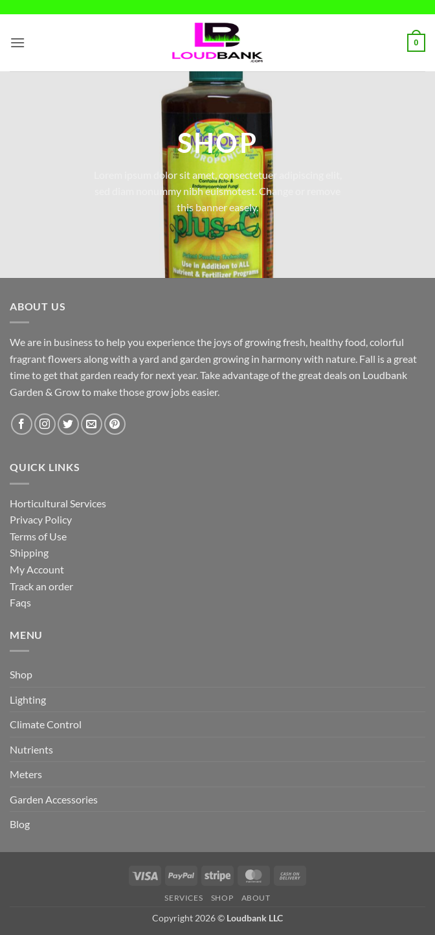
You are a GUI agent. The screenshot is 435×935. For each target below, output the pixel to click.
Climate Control (46, 724)
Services (183, 898)
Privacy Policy (41, 519)
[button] (17, 42)
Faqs (20, 602)
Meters (26, 774)
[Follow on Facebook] (21, 424)
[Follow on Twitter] (68, 424)
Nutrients (31, 749)
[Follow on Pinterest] (115, 424)
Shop (21, 674)
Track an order (41, 586)
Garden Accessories (54, 799)
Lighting (28, 699)
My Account (37, 569)
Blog (20, 824)
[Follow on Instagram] (45, 424)
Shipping (29, 552)
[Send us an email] (91, 424)
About (256, 898)
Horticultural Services (58, 503)
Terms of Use (38, 536)
